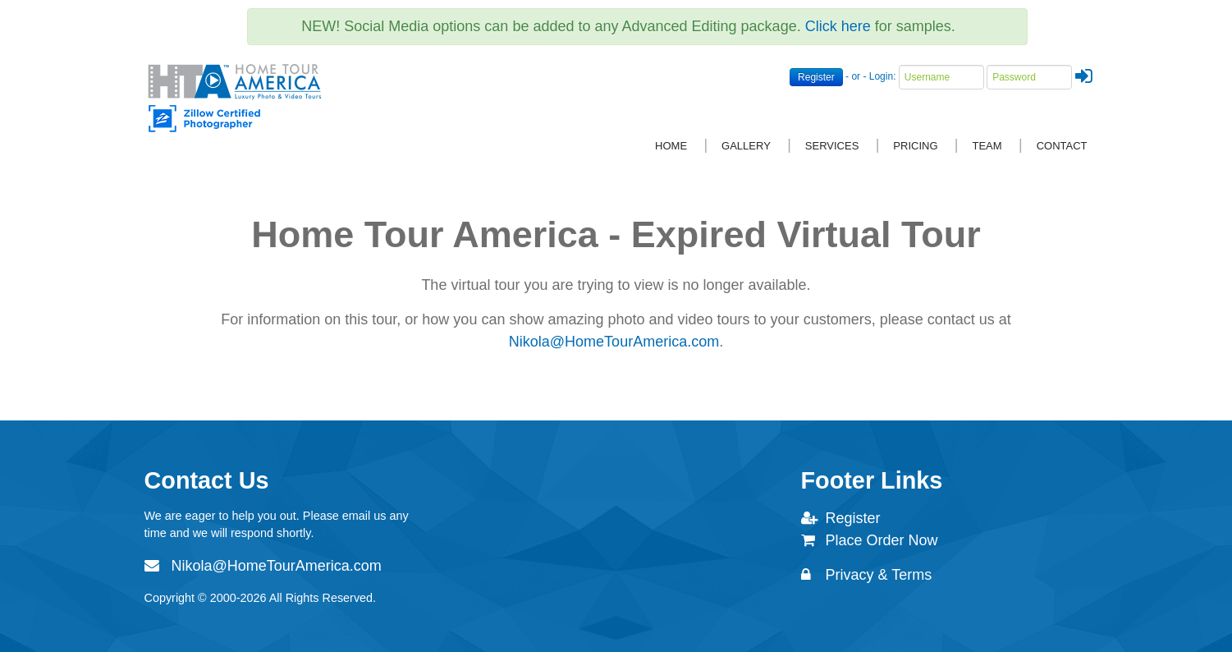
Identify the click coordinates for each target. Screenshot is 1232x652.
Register (816, 77)
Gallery (746, 146)
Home (671, 146)
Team (987, 146)
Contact (1062, 146)
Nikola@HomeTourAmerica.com (614, 341)
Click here (838, 26)
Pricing (915, 146)
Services (832, 146)
